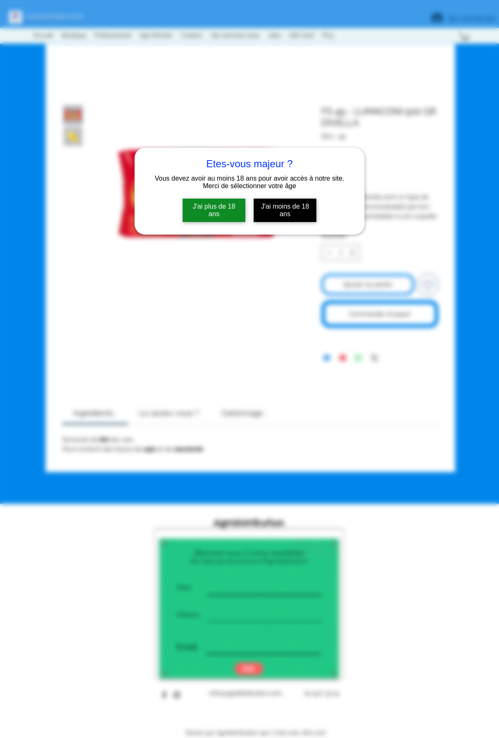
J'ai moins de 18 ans (285, 210)
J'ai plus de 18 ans (214, 210)
